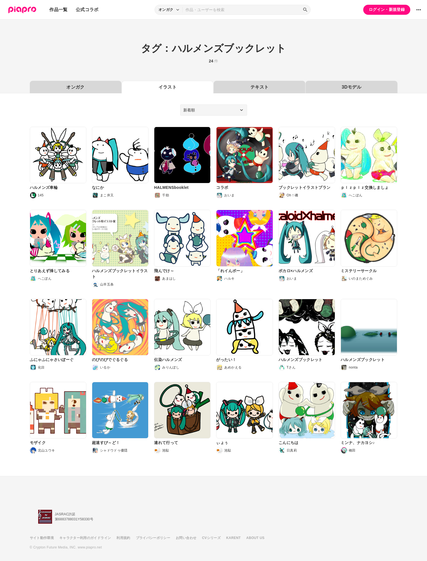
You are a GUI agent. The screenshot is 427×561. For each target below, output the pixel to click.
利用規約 (123, 538)
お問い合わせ (186, 538)
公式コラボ (87, 9)
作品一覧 (58, 9)
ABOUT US (255, 538)
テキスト (259, 87)
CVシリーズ (211, 538)
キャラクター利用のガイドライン (85, 538)
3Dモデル (351, 87)
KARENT (233, 538)
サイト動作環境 (42, 538)
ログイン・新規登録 (387, 9)
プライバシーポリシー (153, 538)
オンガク (75, 87)
